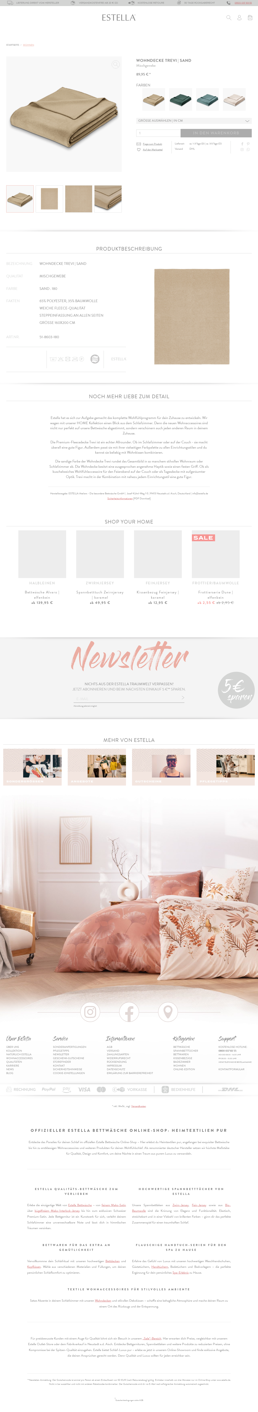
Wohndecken (103, 1300)
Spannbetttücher (50, 35)
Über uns (12, 1047)
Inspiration (242, 35)
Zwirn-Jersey (180, 1205)
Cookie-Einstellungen (69, 1073)
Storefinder (62, 1062)
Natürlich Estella (18, 1054)
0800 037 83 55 (243, 3)
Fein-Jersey (199, 1205)
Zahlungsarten (118, 1054)
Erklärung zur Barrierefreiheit (130, 1073)
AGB (109, 1047)
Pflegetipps (61, 1051)
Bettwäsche (16, 35)
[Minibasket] (250, 18)
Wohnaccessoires (19, 1058)
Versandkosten (138, 1106)
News (10, 1069)
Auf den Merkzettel (153, 150)
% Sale (186, 35)
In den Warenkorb (216, 133)
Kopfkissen (34, 1266)
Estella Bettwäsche (80, 1205)
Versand (113, 1051)
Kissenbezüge (112, 35)
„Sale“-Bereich (152, 1338)
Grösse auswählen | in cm (160, 120)
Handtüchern (159, 1266)
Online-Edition (211, 35)
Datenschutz (116, 1069)
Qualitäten (14, 1062)
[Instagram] (243, 150)
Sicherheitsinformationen (120, 499)
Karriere (12, 1066)
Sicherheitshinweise (67, 1069)
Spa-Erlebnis (181, 1272)
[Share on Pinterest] (249, 144)
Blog (9, 1073)
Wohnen (166, 35)
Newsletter (61, 1054)
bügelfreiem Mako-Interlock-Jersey (57, 1210)
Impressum (114, 1066)
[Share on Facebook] (243, 144)
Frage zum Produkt (152, 144)
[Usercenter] (239, 18)
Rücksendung (117, 1062)
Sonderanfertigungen (69, 1047)
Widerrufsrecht (118, 1058)
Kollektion (14, 1051)
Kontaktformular (231, 1069)
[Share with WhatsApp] (249, 150)
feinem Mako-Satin (114, 1205)
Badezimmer (141, 35)
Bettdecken (112, 1261)
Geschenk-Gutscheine (68, 1058)
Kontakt (59, 1066)
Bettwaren (83, 35)
